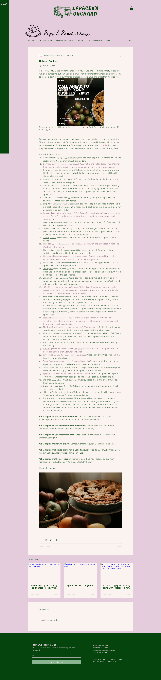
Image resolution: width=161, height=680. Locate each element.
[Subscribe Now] (56, 662)
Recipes (81, 40)
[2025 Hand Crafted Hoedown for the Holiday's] (44, 572)
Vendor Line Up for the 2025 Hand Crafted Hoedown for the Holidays (44, 586)
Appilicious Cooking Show (99, 40)
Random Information (64, 40)
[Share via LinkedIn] (51, 540)
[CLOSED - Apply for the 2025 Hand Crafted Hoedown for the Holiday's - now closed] (117, 572)
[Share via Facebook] (40, 540)
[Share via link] (57, 540)
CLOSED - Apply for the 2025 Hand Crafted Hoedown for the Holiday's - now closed (116, 586)
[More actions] (120, 55)
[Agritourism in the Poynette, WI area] (80, 572)
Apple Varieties (46, 40)
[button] (4, 4)
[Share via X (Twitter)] (46, 540)
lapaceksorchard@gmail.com (104, 650)
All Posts (31, 40)
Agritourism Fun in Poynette (80, 585)
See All (130, 559)
